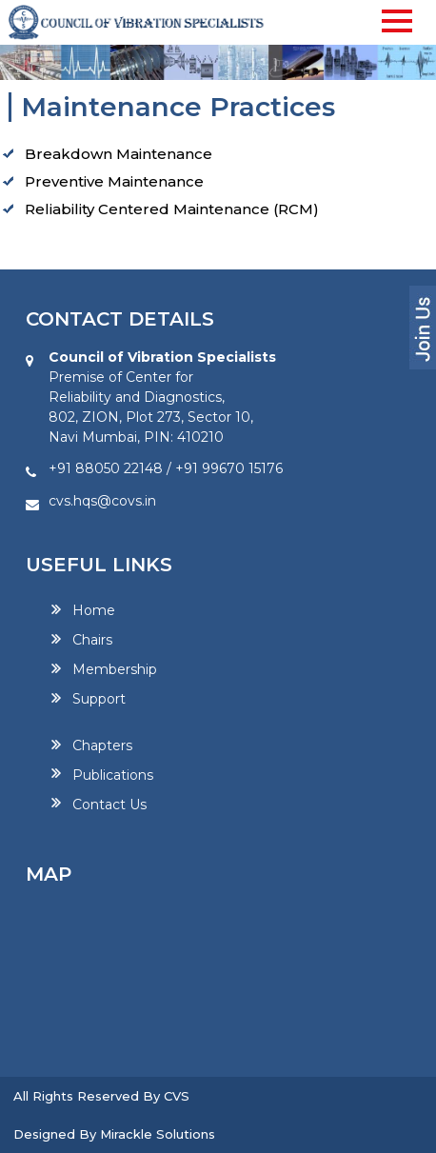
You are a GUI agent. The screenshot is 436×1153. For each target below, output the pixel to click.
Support (99, 698)
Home (93, 610)
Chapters (102, 745)
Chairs (92, 639)
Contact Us (109, 803)
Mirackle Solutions (157, 1134)
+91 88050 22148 (106, 468)
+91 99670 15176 (229, 468)
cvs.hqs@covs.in (102, 500)
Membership (114, 669)
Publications (112, 774)
